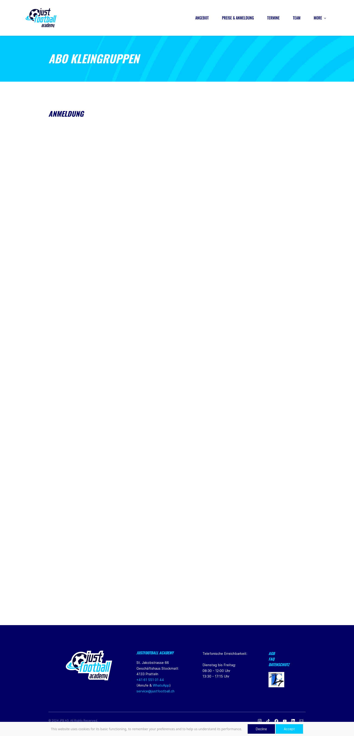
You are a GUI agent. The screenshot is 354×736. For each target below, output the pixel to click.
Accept (289, 729)
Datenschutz (279, 665)
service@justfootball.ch (155, 691)
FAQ (271, 659)
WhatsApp (161, 686)
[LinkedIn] (293, 721)
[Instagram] (260, 721)
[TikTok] (268, 721)
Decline (261, 729)
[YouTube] (285, 721)
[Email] (301, 721)
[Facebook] (276, 721)
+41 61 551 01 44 (150, 680)
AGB (272, 654)
